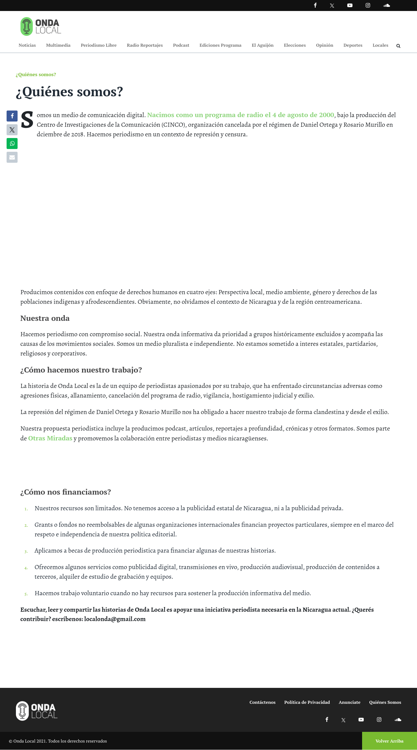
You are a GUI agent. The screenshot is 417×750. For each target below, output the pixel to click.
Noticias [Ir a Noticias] (27, 45)
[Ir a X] (344, 719)
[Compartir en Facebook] (18, 116)
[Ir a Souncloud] (386, 5)
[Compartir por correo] (18, 157)
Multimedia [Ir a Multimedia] (58, 45)
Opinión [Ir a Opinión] (324, 45)
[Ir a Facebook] (326, 719)
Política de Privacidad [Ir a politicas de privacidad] (307, 702)
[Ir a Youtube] (349, 5)
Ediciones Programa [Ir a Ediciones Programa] (221, 45)
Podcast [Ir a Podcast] (181, 45)
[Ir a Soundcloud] (397, 719)
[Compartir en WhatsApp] (18, 143)
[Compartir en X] (18, 130)
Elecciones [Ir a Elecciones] (295, 45)
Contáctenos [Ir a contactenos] (263, 702)
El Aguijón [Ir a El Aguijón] (262, 45)
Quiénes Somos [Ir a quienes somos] (385, 702)
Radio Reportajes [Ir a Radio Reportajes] (145, 45)
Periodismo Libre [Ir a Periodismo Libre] (99, 45)
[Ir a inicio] (41, 25)
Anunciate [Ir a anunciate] (349, 702)
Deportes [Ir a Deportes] (353, 45)
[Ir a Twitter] (332, 6)
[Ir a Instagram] (368, 5)
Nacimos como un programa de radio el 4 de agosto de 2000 (240, 115)
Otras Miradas (50, 438)
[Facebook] (315, 5)
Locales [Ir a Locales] (380, 45)
